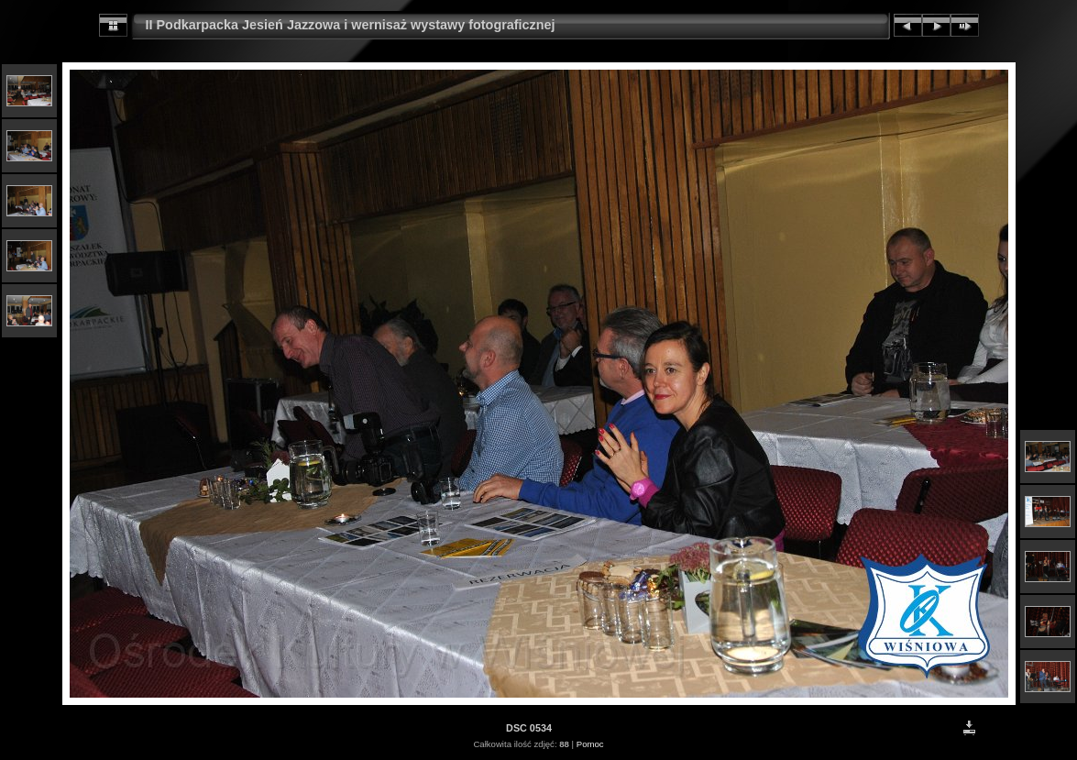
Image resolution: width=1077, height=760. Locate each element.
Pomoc (590, 744)
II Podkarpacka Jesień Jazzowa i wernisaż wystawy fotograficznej (350, 24)
